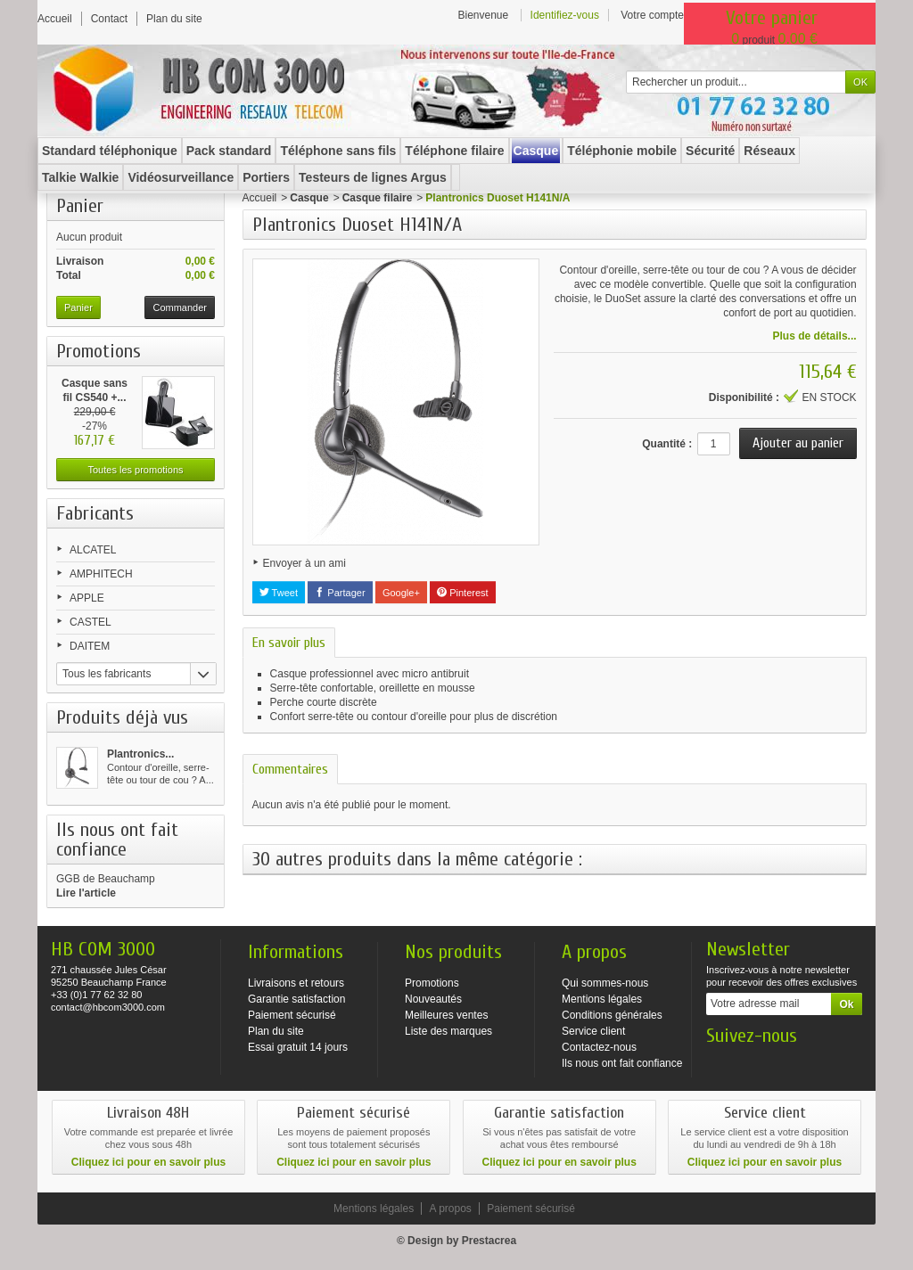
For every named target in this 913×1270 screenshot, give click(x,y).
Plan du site (276, 1031)
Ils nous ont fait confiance (622, 1063)
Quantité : (667, 444)
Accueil (260, 198)
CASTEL (90, 622)
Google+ (401, 592)
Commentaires (290, 769)
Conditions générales (612, 1015)
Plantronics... (140, 754)
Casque (309, 198)
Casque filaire (377, 198)
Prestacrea (489, 1240)
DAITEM (90, 646)
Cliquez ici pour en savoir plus (148, 1162)
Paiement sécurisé (292, 1015)
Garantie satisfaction (296, 999)
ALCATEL (93, 550)
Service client (593, 1031)
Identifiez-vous (565, 15)
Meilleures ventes (446, 1015)
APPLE (87, 598)
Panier (79, 205)
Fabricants (95, 513)
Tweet (278, 592)
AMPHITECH (101, 574)
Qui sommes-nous (605, 983)
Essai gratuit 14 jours (298, 1047)
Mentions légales (602, 999)
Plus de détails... (815, 336)
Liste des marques (448, 1031)
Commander (179, 307)
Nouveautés (433, 999)
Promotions (98, 351)
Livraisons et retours (296, 983)
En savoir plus (288, 643)
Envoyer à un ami (304, 563)
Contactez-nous (599, 1047)
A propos (450, 1208)
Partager (340, 592)
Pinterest (462, 592)
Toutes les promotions (136, 469)
